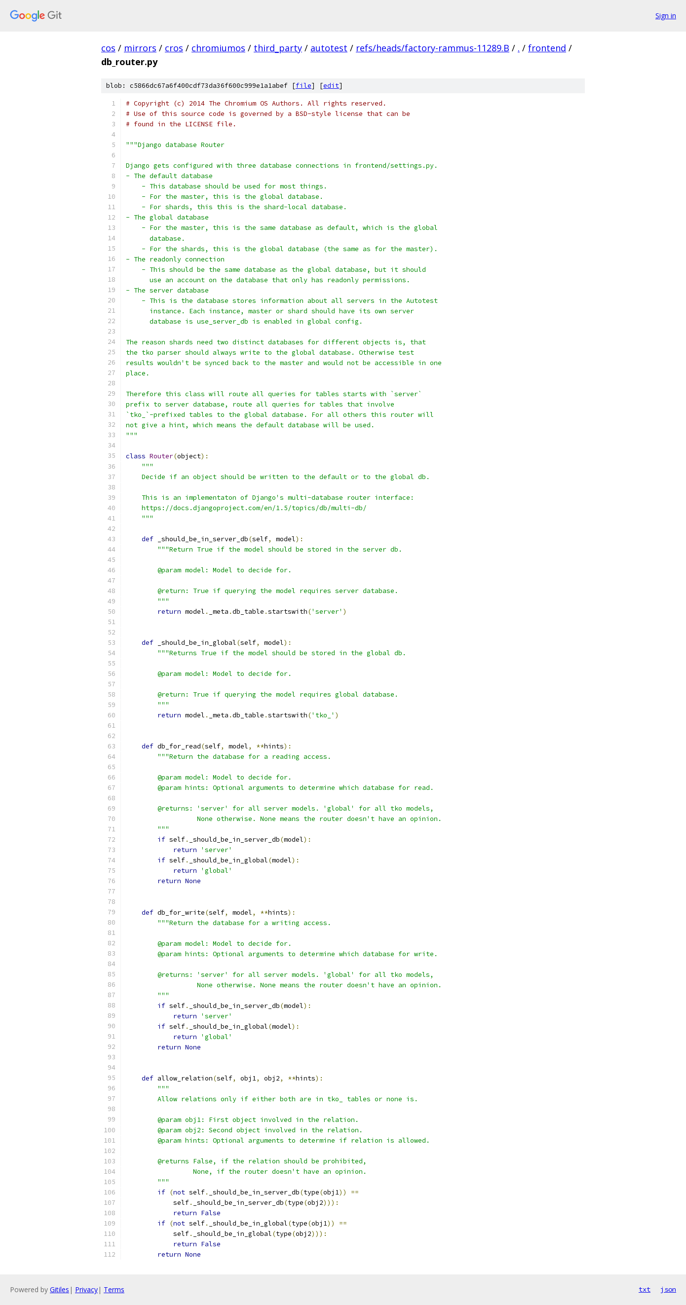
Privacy (86, 1289)
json (668, 1289)
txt (644, 1289)
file (303, 85)
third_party (278, 48)
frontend (547, 48)
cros (174, 48)
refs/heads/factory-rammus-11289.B (432, 48)
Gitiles (59, 1289)
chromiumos (218, 48)
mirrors (140, 48)
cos (108, 48)
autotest (328, 48)
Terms (114, 1289)
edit (331, 85)
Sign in (665, 15)
